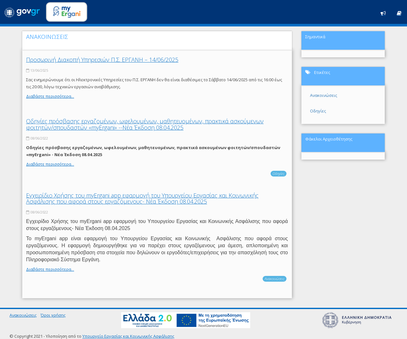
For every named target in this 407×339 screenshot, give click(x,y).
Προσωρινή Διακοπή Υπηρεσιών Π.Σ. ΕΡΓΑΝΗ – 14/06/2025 (102, 59)
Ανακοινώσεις (275, 278)
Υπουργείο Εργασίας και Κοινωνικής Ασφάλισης (128, 336)
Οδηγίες (278, 173)
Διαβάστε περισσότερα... (50, 96)
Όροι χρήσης (53, 315)
